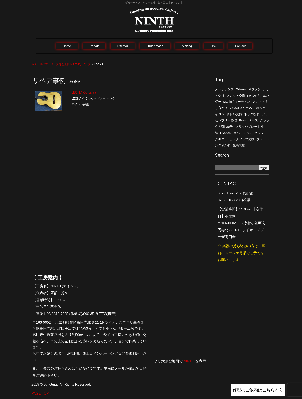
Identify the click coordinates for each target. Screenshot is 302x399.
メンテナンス (224, 89)
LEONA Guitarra (83, 92)
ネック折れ (252, 114)
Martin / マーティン (236, 101)
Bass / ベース (248, 120)
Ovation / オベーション (236, 133)
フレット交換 (235, 95)
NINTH (189, 361)
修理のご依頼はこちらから (258, 390)
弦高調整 (239, 145)
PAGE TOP (40, 393)
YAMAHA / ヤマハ (241, 108)
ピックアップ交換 (242, 139)
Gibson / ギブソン (248, 89)
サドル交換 (234, 114)
